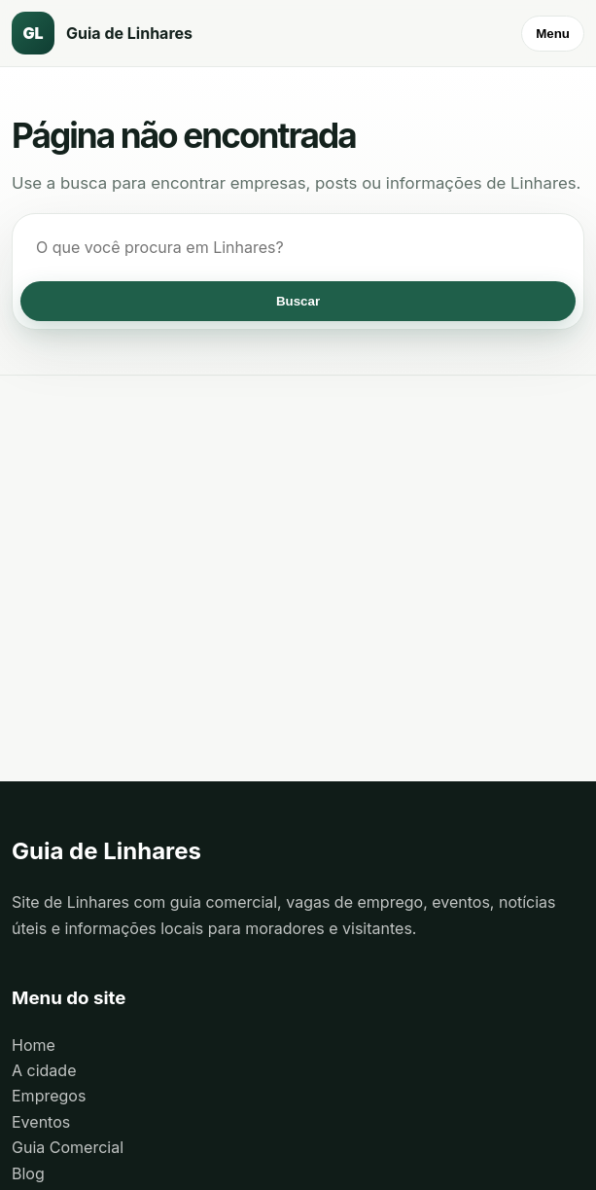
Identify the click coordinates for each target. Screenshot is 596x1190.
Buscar (298, 301)
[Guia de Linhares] (119, 33)
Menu (553, 33)
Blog (28, 1173)
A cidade (44, 1070)
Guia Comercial (67, 1147)
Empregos (49, 1095)
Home (33, 1045)
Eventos (41, 1122)
